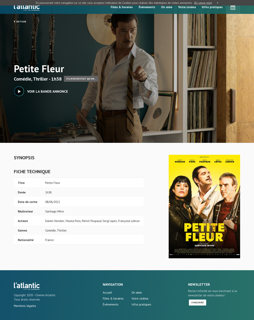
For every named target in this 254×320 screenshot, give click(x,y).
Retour (20, 21)
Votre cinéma (187, 7)
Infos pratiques (212, 7)
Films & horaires (122, 7)
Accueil (107, 292)
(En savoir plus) (203, 3)
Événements (147, 7)
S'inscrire (197, 302)
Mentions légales (25, 306)
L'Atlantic (27, 7)
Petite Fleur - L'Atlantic (27, 286)
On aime (166, 7)
